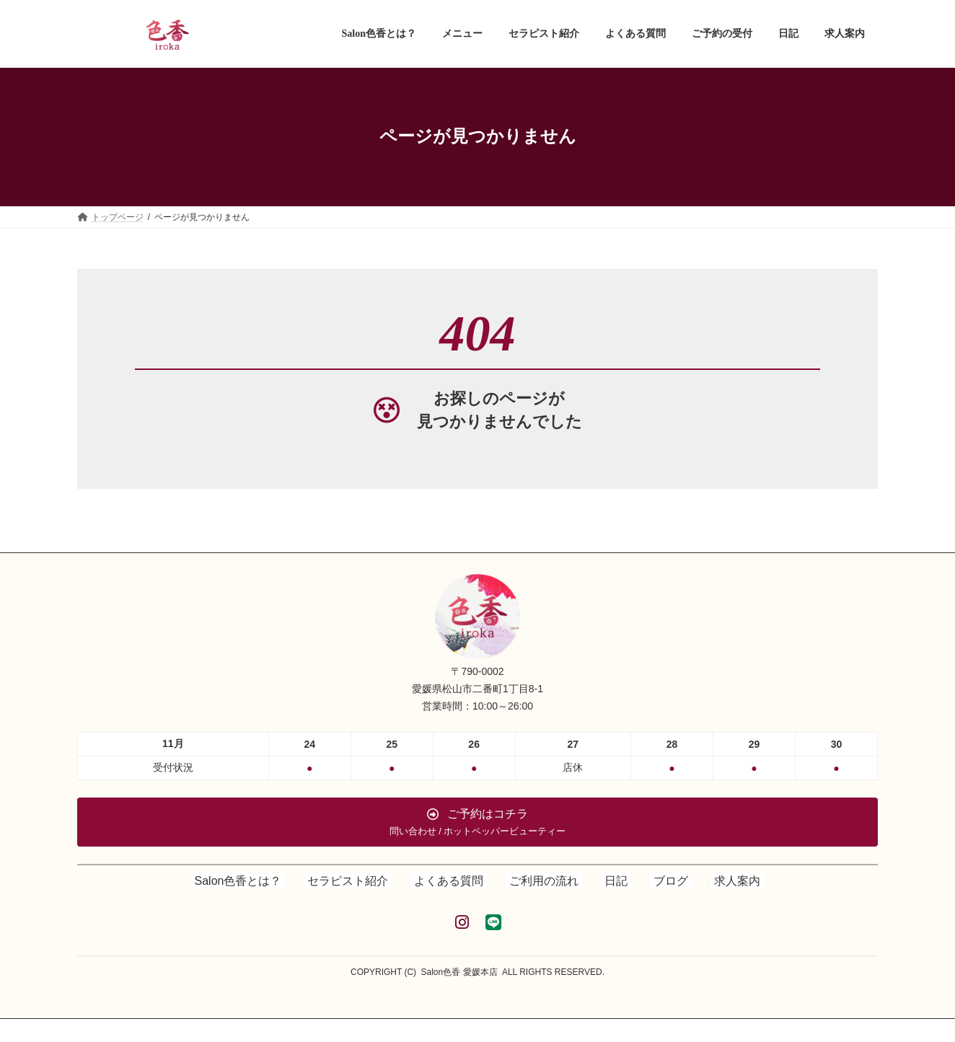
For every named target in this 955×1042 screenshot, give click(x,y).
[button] (477, 822)
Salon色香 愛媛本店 (459, 972)
